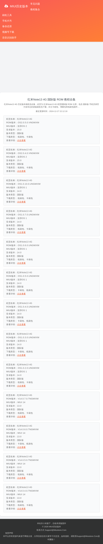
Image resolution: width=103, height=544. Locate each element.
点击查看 (21, 140)
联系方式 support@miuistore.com (51, 530)
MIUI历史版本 (18, 6)
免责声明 (9, 533)
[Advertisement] (51, 66)
